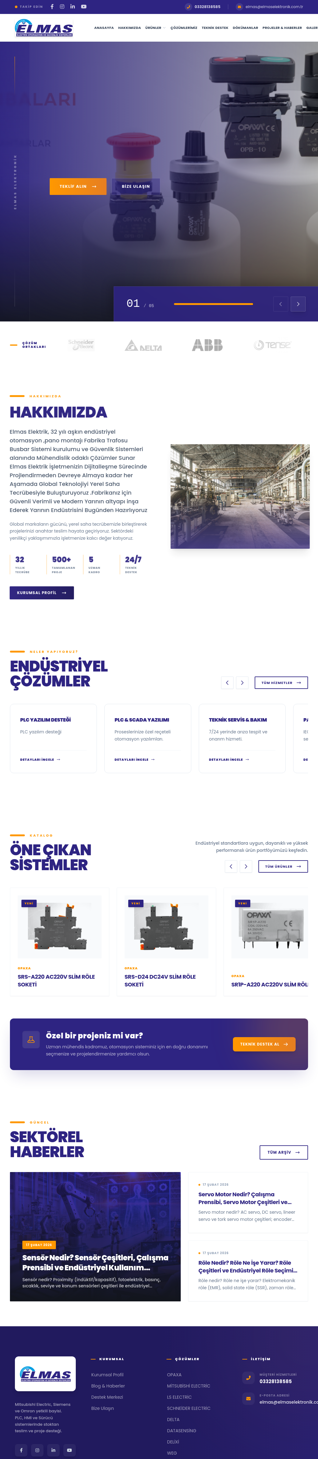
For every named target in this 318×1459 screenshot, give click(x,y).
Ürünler (155, 27)
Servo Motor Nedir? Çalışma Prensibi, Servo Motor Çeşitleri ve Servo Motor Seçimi (242, 1202)
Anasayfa (104, 27)
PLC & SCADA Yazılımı (142, 719)
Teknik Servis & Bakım (238, 719)
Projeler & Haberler (282, 27)
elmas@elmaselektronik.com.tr (269, 7)
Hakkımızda (129, 27)
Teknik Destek (215, 27)
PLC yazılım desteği (45, 719)
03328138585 (202, 7)
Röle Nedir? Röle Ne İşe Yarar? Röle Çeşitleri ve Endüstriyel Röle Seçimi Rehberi (245, 1270)
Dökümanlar (245, 27)
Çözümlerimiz (183, 27)
